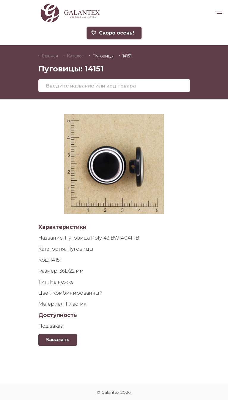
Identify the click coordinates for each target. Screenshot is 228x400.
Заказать (58, 340)
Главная (50, 56)
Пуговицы (103, 56)
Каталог (75, 56)
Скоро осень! (112, 33)
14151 (127, 56)
